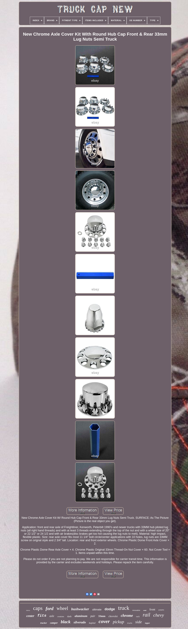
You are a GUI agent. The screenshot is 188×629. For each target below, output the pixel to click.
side (138, 622)
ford (49, 608)
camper (54, 623)
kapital (92, 623)
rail (146, 615)
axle (52, 616)
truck (123, 608)
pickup (118, 621)
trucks (129, 623)
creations (60, 616)
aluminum (81, 616)
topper (147, 623)
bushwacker (80, 609)
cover (104, 621)
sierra (28, 610)
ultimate (97, 609)
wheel (62, 608)
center (30, 616)
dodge (110, 609)
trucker (43, 623)
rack (138, 616)
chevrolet (113, 616)
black (65, 621)
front (152, 609)
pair (92, 616)
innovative (136, 610)
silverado (80, 622)
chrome (127, 615)
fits (41, 616)
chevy (158, 615)
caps (38, 608)
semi (144, 610)
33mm (101, 616)
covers (161, 610)
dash (69, 616)
